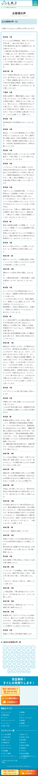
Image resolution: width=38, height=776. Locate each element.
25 (19, 662)
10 (14, 652)
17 (14, 657)
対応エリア (23, 734)
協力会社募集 (24, 753)
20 (28, 657)
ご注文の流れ (6, 737)
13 (28, 652)
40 (28, 671)
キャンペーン (6, 745)
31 (14, 666)
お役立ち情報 (24, 745)
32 (19, 666)
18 (19, 657)
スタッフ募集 (6, 753)
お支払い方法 (24, 737)
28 (33, 662)
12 (24, 652)
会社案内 (23, 748)
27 (28, 662)
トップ (3, 7)
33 (24, 666)
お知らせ (23, 742)
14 (33, 652)
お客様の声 (5, 742)
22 (5, 662)
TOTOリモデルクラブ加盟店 (9, 761)
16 (9, 657)
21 (33, 657)
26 (24, 662)
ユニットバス (6, 712)
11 (19, 652)
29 (5, 666)
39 (24, 671)
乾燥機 (22, 723)
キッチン (5, 718)
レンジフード (6, 723)
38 (19, 671)
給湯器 (22, 712)
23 (9, 662)
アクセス (23, 751)
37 (14, 671)
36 (9, 671)
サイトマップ (6, 748)
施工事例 (23, 740)
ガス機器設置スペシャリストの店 (28, 757)
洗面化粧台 (5, 715)
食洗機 (22, 720)
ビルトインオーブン (8, 720)
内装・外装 (5, 726)
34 (28, 666)
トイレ (22, 715)
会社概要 (5, 751)
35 (33, 666)
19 (24, 657)
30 (9, 666)
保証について (6, 740)
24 (14, 662)
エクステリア (24, 726)
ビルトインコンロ (26, 718)
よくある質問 (6, 734)
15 (5, 657)
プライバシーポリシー (9, 756)
